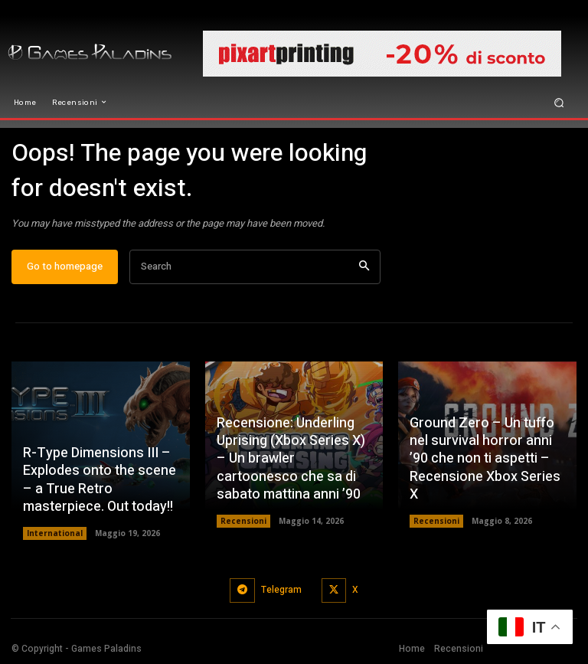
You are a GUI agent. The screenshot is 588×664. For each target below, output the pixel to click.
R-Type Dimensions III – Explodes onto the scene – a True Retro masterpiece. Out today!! (99, 480)
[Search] (364, 267)
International (55, 533)
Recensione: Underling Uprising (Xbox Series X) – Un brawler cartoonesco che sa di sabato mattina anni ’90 (291, 459)
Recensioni (243, 520)
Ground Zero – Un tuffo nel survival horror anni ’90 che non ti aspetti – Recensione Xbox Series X (485, 459)
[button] (559, 102)
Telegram (281, 590)
